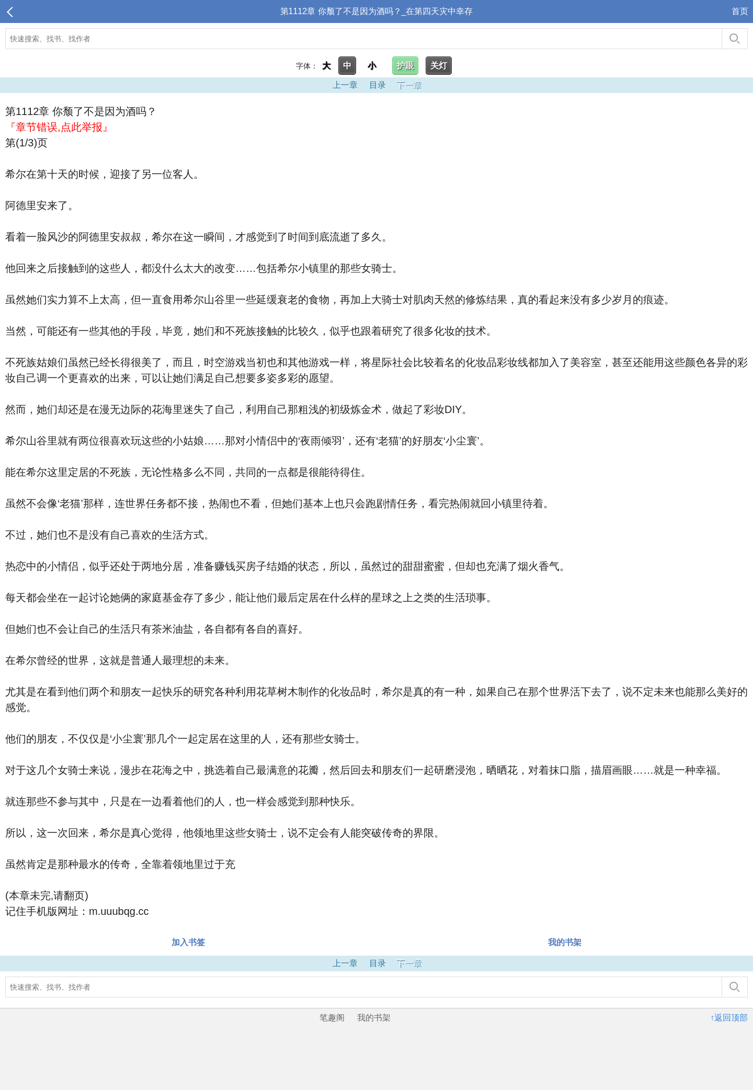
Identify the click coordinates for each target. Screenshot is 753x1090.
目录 (377, 85)
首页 (740, 11)
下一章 (408, 85)
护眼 (405, 65)
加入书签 (188, 942)
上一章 (345, 85)
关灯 (438, 65)
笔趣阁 (332, 1017)
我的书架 (564, 942)
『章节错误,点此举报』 (59, 127)
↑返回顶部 (729, 1017)
